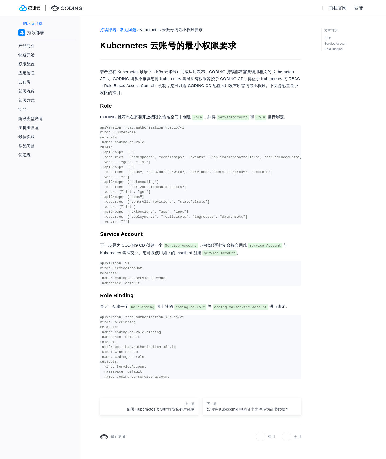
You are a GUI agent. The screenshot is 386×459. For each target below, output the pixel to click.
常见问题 (128, 29)
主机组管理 (28, 127)
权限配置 (26, 64)
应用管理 (26, 73)
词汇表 (24, 155)
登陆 (358, 8)
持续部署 (108, 29)
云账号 (24, 82)
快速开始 (26, 54)
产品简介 (26, 45)
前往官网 (337, 8)
